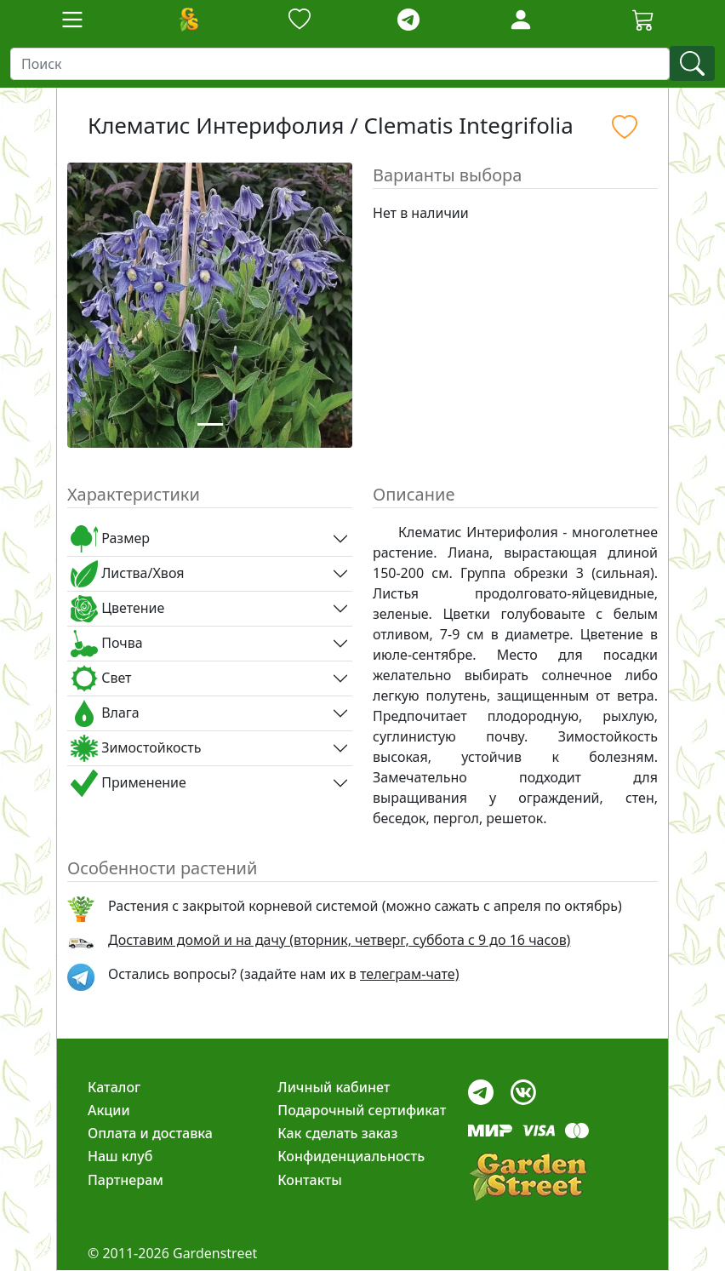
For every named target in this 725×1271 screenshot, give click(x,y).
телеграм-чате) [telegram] (409, 974)
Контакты (309, 1180)
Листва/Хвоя (127, 573)
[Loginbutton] (521, 19)
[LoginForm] (521, 18)
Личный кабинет (333, 1087)
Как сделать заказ (337, 1133)
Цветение (117, 608)
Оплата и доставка (150, 1133)
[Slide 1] (210, 424)
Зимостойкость (136, 748)
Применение (128, 783)
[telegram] (408, 20)
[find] (692, 63)
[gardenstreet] (527, 1177)
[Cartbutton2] (643, 19)
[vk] (523, 1087)
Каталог (114, 1087)
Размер (110, 538)
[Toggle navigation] (72, 19)
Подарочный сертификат (361, 1110)
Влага (105, 713)
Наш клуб (120, 1156)
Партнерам (125, 1180)
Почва (107, 643)
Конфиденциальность (351, 1156)
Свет (101, 678)
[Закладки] (299, 20)
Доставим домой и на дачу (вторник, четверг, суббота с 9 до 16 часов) (339, 939)
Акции (109, 1110)
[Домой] (188, 19)
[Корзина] (643, 19)
